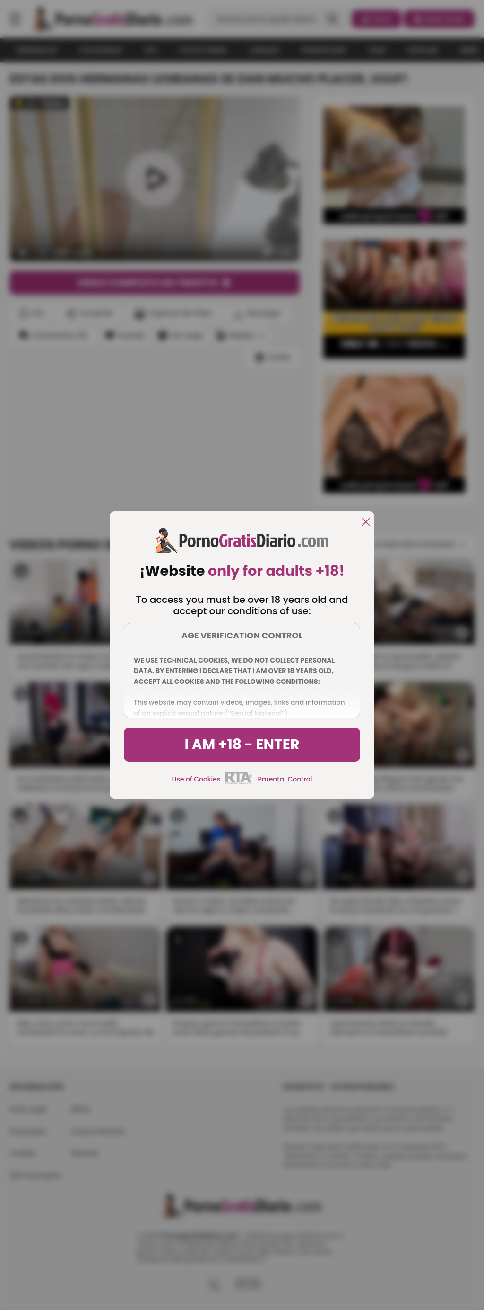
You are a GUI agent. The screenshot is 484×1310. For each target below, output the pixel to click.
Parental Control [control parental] (285, 779)
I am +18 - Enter (241, 744)
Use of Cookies (196, 779)
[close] (366, 522)
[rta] (239, 783)
